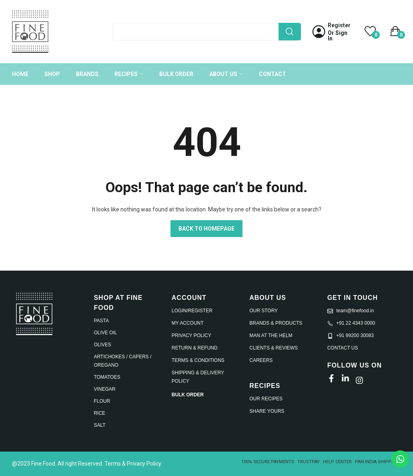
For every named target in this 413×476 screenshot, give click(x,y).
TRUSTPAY (308, 461)
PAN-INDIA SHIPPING (377, 461)
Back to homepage (206, 228)
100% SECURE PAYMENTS (267, 461)
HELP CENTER (337, 461)
